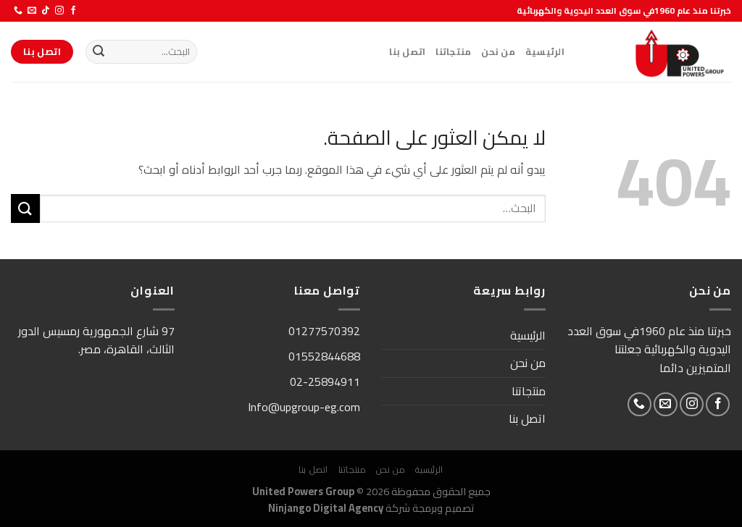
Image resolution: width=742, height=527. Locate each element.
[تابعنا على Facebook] (73, 11)
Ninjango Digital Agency (325, 508)
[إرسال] (98, 52)
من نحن (498, 51)
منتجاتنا (453, 51)
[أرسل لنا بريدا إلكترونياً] (32, 11)
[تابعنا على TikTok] (45, 11)
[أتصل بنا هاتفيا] (18, 11)
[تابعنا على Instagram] (59, 11)
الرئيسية (544, 51)
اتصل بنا (407, 51)
